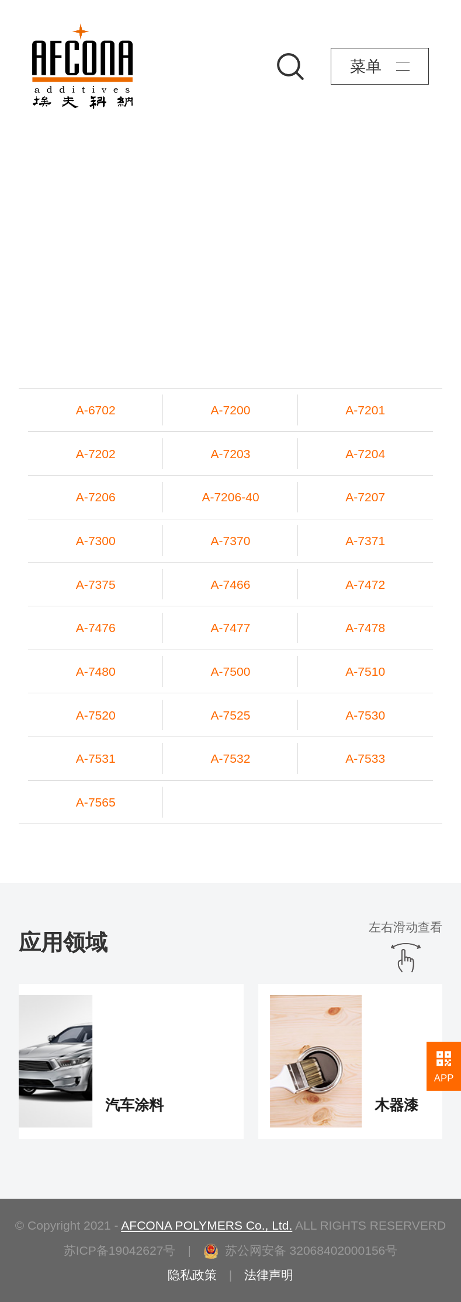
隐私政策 (192, 1275)
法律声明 (268, 1275)
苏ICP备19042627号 (120, 1250)
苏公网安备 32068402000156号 (300, 1250)
